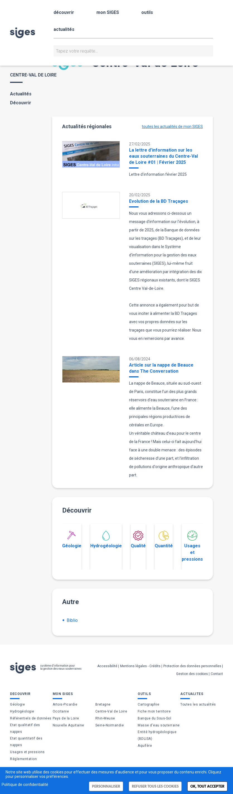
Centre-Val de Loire (111, 711)
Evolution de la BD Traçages (158, 201)
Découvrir (20, 102)
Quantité (164, 539)
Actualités (20, 94)
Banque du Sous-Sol (154, 718)
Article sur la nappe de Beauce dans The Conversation (161, 368)
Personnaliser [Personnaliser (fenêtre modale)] (106, 786)
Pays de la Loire (66, 718)
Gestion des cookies (192, 674)
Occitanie (61, 711)
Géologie (71, 539)
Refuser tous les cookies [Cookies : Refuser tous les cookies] (155, 786)
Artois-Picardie (65, 704)
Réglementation (23, 759)
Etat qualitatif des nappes (25, 728)
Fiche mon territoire (154, 711)
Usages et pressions (192, 546)
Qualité (138, 539)
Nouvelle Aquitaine (68, 725)
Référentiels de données (31, 718)
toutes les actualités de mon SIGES (172, 126)
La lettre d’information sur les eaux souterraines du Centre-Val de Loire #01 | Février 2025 (163, 156)
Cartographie (148, 704)
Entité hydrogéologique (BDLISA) (157, 735)
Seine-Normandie (109, 725)
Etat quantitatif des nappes (26, 741)
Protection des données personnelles (192, 666)
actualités (64, 29)
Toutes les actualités (198, 704)
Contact (217, 674)
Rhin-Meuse (105, 718)
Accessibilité (107, 666)
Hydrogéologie (106, 539)
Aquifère (145, 746)
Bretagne (103, 704)
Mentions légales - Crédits (140, 666)
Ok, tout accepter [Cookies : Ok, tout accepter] (207, 786)
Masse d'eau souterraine (159, 725)
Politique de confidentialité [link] (25, 784)
